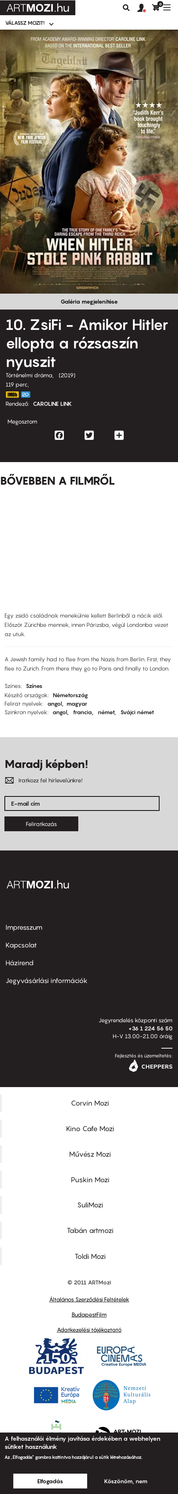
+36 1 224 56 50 (150, 1028)
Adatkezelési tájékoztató (89, 1329)
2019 (67, 375)
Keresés (126, 7)
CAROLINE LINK (52, 403)
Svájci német (137, 712)
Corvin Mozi (90, 1103)
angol (54, 703)
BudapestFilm (89, 1314)
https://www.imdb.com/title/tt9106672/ (12, 394)
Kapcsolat (21, 945)
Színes (34, 685)
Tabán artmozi (90, 1230)
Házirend (20, 963)
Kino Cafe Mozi (90, 1128)
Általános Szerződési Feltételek (89, 1299)
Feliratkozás (41, 823)
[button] (144, 8)
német (106, 712)
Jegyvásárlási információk (47, 981)
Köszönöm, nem (125, 1481)
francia (82, 712)
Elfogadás (50, 1481)
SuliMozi (90, 1205)
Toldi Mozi (90, 1256)
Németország (70, 695)
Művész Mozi (90, 1154)
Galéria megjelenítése (89, 301)
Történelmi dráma (29, 375)
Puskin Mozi (90, 1180)
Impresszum (24, 927)
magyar (76, 703)
